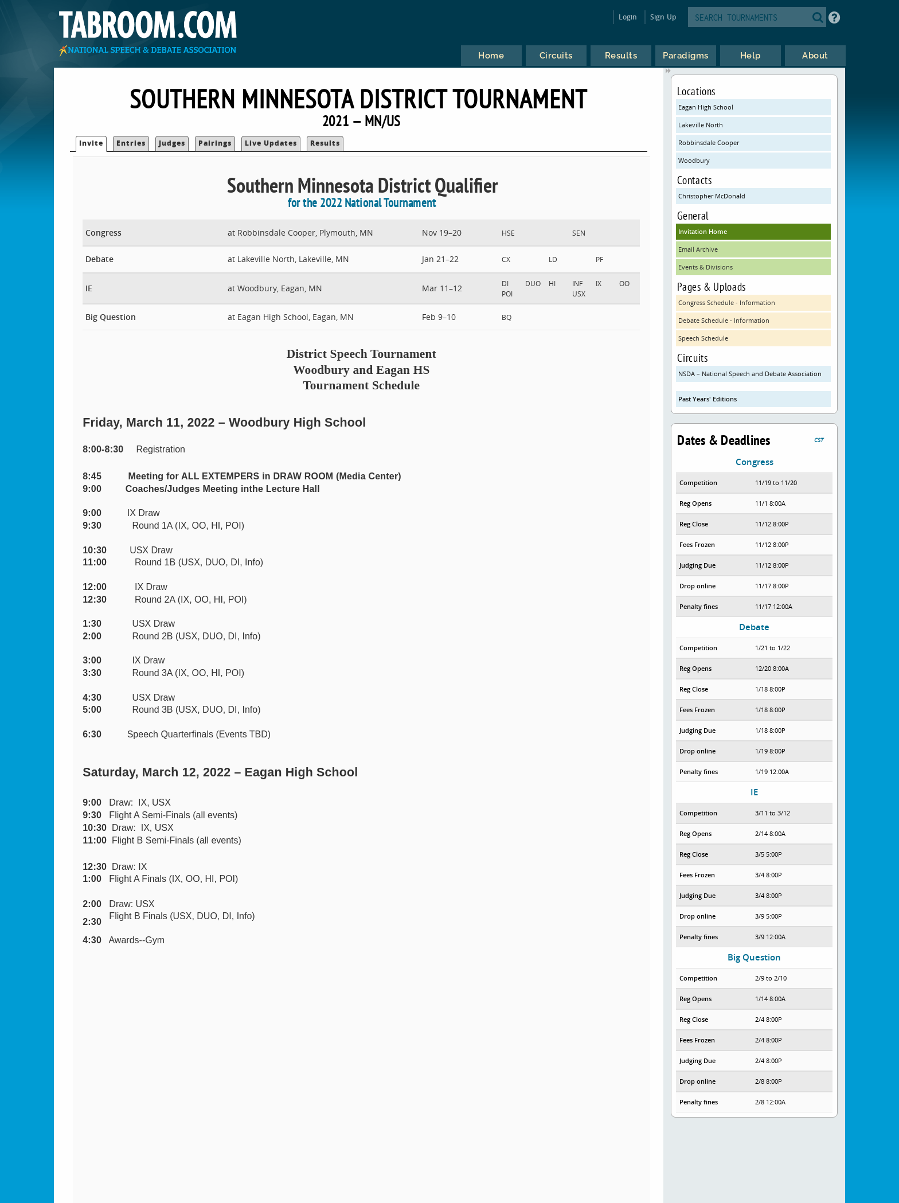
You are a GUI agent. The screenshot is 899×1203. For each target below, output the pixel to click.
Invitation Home (702, 231)
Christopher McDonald (711, 196)
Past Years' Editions (707, 399)
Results (325, 143)
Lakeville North (700, 124)
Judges (172, 143)
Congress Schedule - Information (726, 302)
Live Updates (271, 143)
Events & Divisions (705, 267)
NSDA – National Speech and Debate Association (750, 373)
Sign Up (663, 17)
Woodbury (694, 160)
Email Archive (698, 249)
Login (628, 17)
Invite (91, 143)
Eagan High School (705, 107)
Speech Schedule (703, 338)
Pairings (215, 143)
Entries (131, 143)
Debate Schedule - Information (723, 320)
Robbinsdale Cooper (708, 142)
